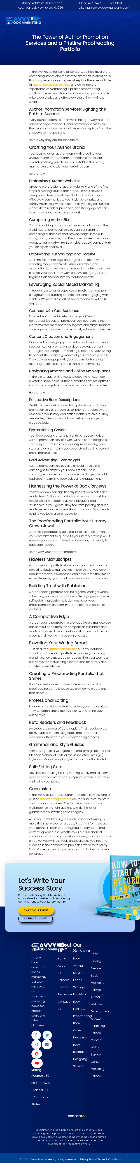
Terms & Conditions (109, 1159)
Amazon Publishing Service (98, 1026)
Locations (68, 1116)
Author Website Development (100, 1004)
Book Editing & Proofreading (82, 1008)
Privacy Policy (88, 1159)
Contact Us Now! (35, 918)
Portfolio (63, 987)
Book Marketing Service (97, 982)
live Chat (116, 3)
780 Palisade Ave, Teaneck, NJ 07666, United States (40, 1090)
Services (63, 980)
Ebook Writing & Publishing (80, 987)
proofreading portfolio (56, 799)
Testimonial (66, 994)
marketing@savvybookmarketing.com (102, 8)
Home (62, 958)
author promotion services (52, 85)
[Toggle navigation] (130, 20)
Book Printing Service (96, 961)
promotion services (64, 649)
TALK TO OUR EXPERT (36, 910)
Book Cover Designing (80, 1030)
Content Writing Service (96, 1047)
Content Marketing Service (97, 1069)
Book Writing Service (78, 965)
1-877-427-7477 (90, 3)
